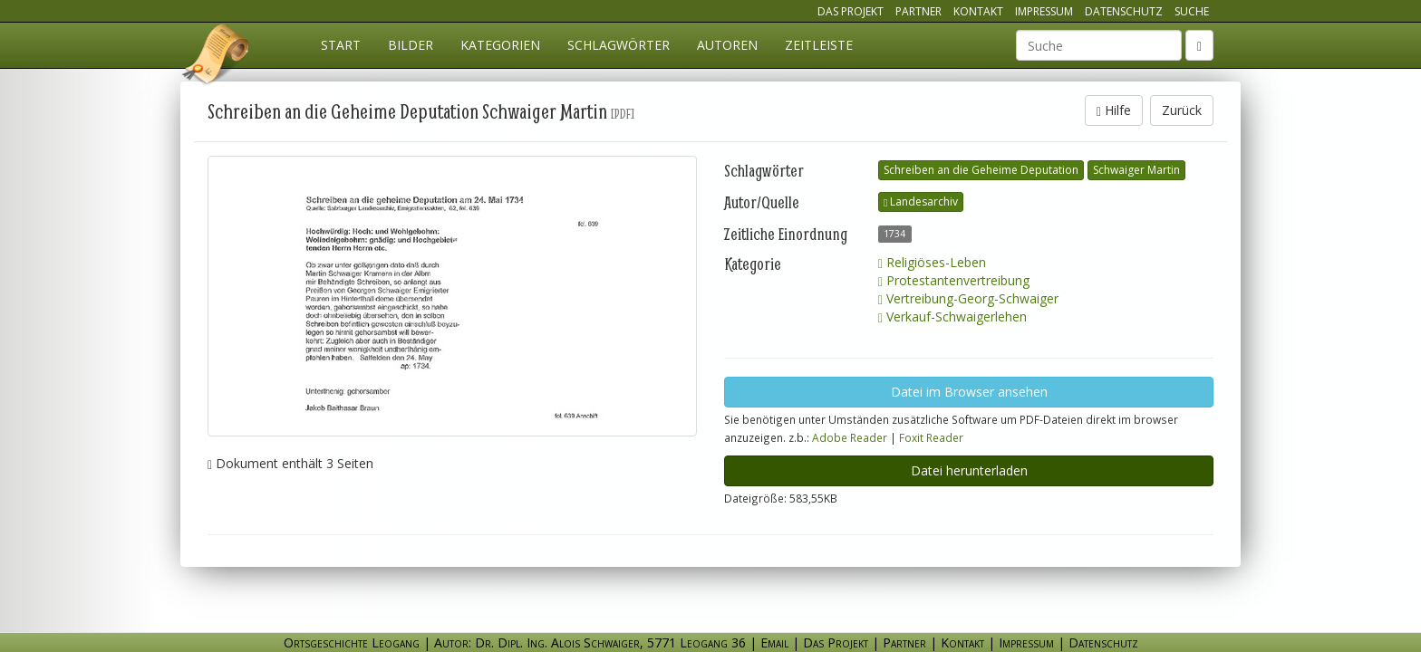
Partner (918, 11)
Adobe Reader (849, 437)
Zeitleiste (819, 44)
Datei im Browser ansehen (969, 391)
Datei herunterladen (969, 470)
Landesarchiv (921, 201)
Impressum (1044, 11)
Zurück (1182, 110)
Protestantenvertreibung (954, 280)
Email (774, 642)
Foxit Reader (931, 437)
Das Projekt (850, 11)
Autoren (727, 44)
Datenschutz (1124, 11)
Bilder (410, 44)
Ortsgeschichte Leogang (216, 57)
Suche (1191, 11)
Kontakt (978, 11)
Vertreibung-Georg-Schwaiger (968, 298)
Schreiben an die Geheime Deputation (981, 169)
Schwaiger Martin (1136, 169)
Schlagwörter (618, 44)
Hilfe (1114, 110)
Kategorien (500, 44)
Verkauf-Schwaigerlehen (952, 316)
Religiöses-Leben (932, 262)
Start (341, 44)
